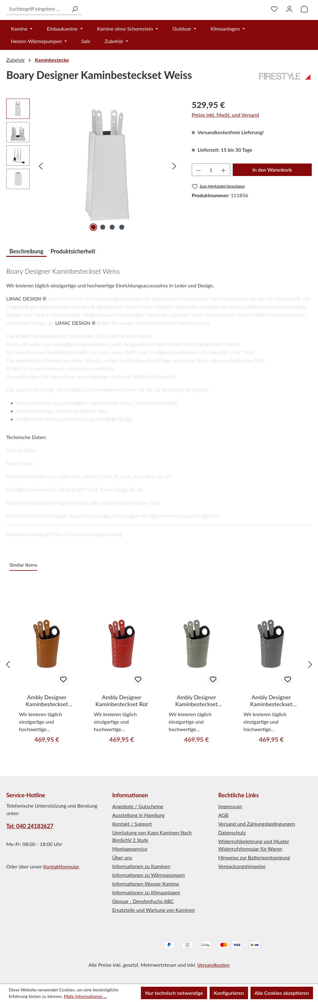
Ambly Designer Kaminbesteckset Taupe (196, 722)
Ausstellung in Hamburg (138, 815)
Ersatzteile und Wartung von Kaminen (153, 910)
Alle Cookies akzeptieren (282, 993)
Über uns (122, 858)
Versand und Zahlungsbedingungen (256, 824)
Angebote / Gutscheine (137, 806)
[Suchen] (59, 19)
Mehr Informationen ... (85, 996)
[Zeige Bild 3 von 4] (112, 248)
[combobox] (29, 19)
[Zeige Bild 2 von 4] (102, 248)
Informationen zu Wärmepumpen (148, 875)
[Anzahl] (210, 191)
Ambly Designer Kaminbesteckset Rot (122, 722)
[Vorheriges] (40, 187)
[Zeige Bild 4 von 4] (121, 248)
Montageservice (129, 849)
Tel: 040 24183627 (29, 826)
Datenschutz (232, 833)
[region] (93, 187)
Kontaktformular (61, 867)
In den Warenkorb (272, 191)
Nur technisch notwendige (174, 993)
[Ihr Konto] (289, 19)
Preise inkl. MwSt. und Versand (225, 136)
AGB (223, 815)
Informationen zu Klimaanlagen (146, 893)
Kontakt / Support (132, 824)
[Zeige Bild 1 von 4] (93, 248)
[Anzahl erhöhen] (223, 191)
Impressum (230, 806)
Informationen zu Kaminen (141, 866)
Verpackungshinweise (242, 866)
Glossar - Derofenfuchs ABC (143, 901)
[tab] (26, 271)
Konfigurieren (229, 993)
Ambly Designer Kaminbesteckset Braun (47, 722)
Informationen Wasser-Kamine (145, 884)
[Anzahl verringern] (198, 191)
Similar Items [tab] (23, 586)
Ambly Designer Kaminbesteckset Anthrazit (271, 722)
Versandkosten (213, 965)
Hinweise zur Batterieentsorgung (254, 858)
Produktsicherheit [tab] (73, 272)
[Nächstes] (174, 187)
